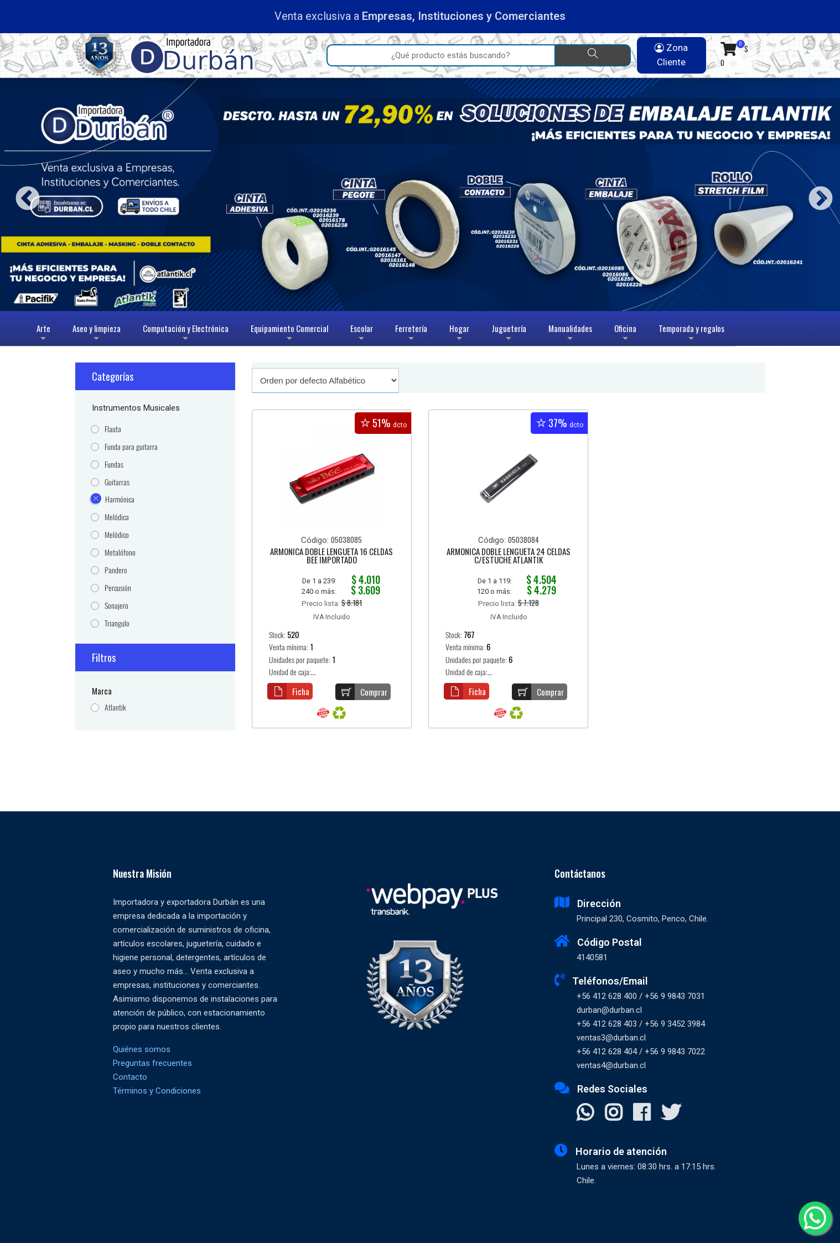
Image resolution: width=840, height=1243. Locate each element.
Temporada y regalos (691, 334)
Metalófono (120, 552)
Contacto (130, 1077)
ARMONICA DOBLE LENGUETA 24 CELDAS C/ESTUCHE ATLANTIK (509, 556)
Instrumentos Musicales (136, 408)
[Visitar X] (671, 1113)
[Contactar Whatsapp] (585, 1113)
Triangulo (117, 623)
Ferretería (411, 334)
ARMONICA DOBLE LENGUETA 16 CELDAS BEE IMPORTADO (331, 556)
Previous (23, 194)
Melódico (117, 535)
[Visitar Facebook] (641, 1113)
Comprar (361, 691)
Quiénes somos (141, 1049)
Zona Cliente (671, 55)
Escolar (361, 334)
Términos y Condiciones (157, 1091)
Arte (45, 334)
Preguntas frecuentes (152, 1063)
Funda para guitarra (131, 447)
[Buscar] (592, 55)
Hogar (459, 334)
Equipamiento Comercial (289, 334)
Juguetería (508, 334)
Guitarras (117, 482)
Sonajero (116, 605)
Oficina (625, 334)
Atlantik (115, 707)
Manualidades (570, 334)
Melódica (117, 517)
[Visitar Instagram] (613, 1113)
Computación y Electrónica (186, 334)
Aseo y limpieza (96, 334)
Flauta (113, 429)
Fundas (114, 464)
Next (816, 194)
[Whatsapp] (815, 1218)
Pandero (116, 570)
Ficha (288, 691)
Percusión (118, 588)
